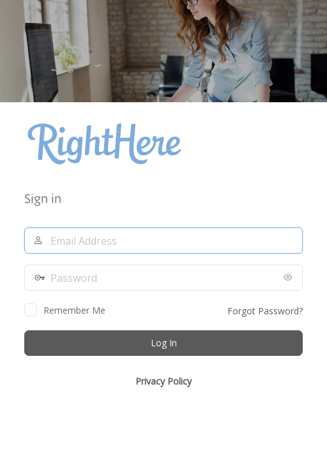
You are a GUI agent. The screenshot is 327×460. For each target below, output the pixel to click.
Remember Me (74, 310)
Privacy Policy (163, 381)
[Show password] (290, 277)
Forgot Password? (265, 311)
